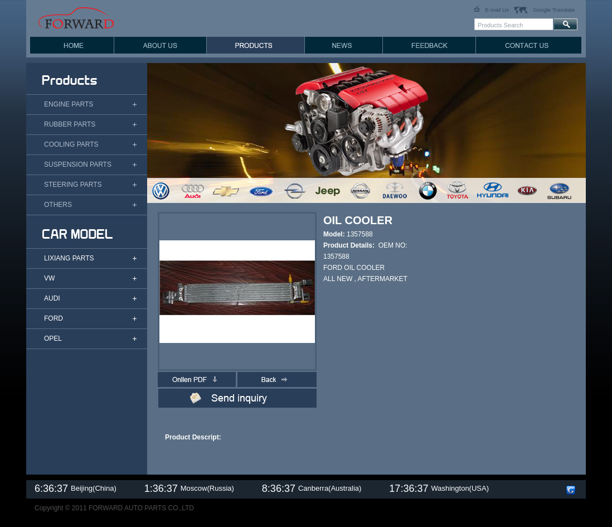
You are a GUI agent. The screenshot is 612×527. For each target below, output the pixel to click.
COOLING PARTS (71, 144)
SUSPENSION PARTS (77, 164)
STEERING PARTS (73, 184)
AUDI (52, 298)
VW (49, 278)
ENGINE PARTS (68, 104)
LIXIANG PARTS (69, 258)
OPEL (53, 338)
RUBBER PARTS (69, 124)
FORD (53, 318)
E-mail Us (497, 10)
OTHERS (58, 205)
